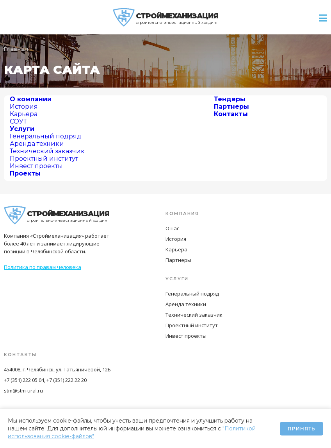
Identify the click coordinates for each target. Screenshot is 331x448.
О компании (31, 99)
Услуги (22, 129)
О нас (172, 228)
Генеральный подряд (46, 136)
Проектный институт (44, 158)
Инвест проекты (36, 166)
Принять (301, 429)
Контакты (231, 114)
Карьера (23, 114)
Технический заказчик (47, 151)
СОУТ (18, 121)
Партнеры (231, 106)
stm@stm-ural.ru (23, 390)
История (24, 106)
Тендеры (230, 99)
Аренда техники (37, 143)
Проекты (25, 173)
